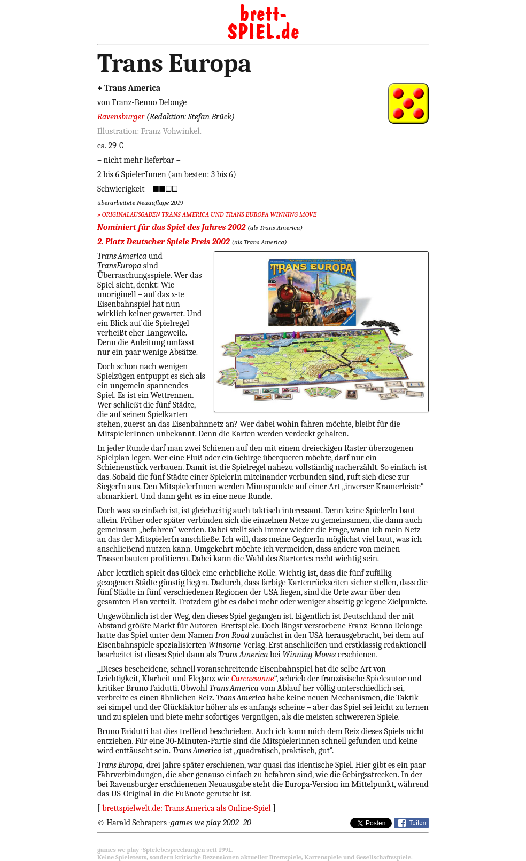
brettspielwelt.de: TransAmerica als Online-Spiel (186, 808)
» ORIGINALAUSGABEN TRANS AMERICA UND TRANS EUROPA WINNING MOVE (206, 214)
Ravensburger (120, 117)
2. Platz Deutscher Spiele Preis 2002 (163, 241)
